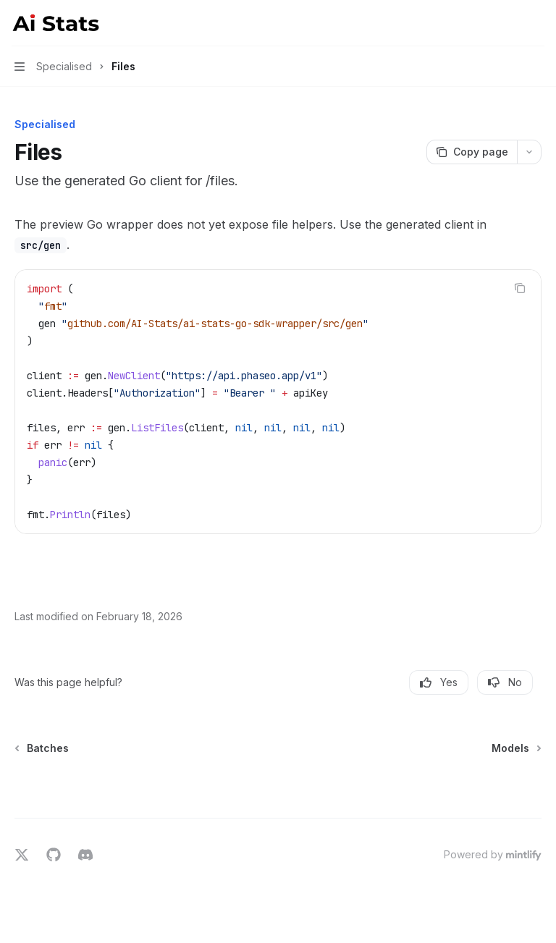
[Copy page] (471, 152)
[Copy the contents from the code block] (519, 288)
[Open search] (509, 23)
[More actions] (537, 23)
